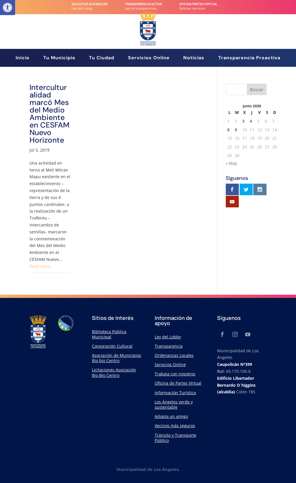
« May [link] (231, 163)
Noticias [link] (193, 58)
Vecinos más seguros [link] (175, 425)
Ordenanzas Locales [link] (174, 355)
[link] (7, 7)
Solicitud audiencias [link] (89, 4)
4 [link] (251, 121)
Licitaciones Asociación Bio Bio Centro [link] (114, 372)
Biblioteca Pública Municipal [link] (109, 334)
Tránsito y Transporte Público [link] (175, 437)
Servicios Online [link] (149, 58)
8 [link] (228, 129)
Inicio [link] (22, 58)
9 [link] (236, 129)
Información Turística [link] (175, 392)
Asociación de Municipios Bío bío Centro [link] (116, 358)
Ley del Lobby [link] (168, 337)
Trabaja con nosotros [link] (175, 374)
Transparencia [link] (169, 346)
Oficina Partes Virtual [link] (198, 4)
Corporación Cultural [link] (112, 346)
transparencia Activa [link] (143, 4)
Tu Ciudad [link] (101, 58)
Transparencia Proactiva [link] (249, 58)
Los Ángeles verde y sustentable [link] (174, 404)
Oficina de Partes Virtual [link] (178, 383)
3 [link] (243, 121)
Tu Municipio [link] (59, 58)
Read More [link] (40, 266)
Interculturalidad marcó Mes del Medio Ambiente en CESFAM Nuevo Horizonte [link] (49, 113)
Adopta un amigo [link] (171, 416)
